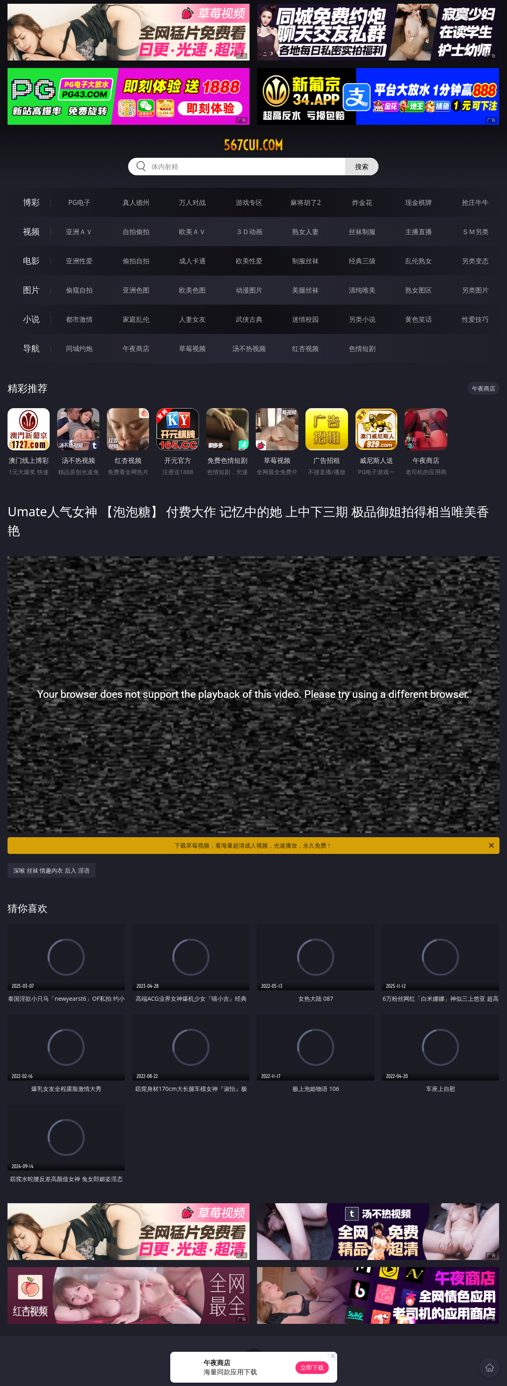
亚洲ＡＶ (79, 231)
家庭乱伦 (136, 319)
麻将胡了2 (305, 202)
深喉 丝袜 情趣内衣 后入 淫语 (51, 870)
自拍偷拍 (136, 231)
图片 (31, 289)
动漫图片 (249, 290)
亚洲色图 (136, 290)
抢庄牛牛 (475, 202)
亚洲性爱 (79, 260)
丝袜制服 (362, 231)
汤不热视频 (249, 348)
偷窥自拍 (79, 290)
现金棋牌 (418, 202)
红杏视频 (305, 348)
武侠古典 (249, 319)
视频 (31, 231)
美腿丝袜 (305, 290)
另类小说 (362, 319)
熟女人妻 (305, 231)
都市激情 (79, 319)
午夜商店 (136, 348)
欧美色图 (192, 290)
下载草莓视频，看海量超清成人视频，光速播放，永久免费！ (334, 846)
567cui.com (253, 145)
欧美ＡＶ (192, 231)
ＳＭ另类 (475, 231)
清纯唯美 (362, 290)
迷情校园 (305, 319)
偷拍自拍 (136, 260)
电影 (31, 260)
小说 (31, 319)
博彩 (31, 202)
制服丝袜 (305, 260)
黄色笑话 (418, 319)
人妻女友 (192, 319)
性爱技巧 (475, 319)
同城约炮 (79, 348)
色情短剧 (362, 348)
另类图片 (475, 290)
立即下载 (312, 1367)
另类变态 (475, 260)
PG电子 (79, 202)
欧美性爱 (249, 260)
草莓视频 (192, 348)
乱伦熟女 (418, 260)
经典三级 (362, 260)
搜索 (361, 166)
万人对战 (192, 202)
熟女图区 (418, 290)
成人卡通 (192, 260)
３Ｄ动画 (249, 231)
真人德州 (136, 202)
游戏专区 (249, 202)
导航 (31, 348)
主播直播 (418, 231)
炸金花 (362, 202)
